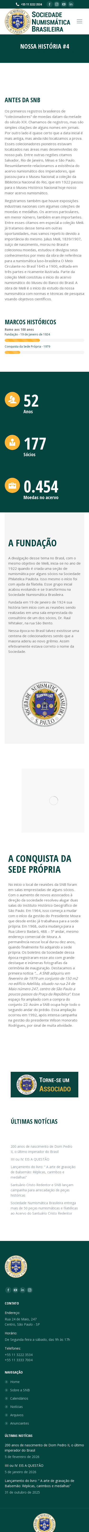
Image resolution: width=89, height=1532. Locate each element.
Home (15, 1381)
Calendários (19, 1398)
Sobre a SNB (20, 1390)
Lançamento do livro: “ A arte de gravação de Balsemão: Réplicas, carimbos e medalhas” (43, 1172)
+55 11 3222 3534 (28, 4)
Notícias (16, 1406)
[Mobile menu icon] (79, 21)
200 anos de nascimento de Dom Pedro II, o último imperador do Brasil (41, 1149)
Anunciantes (19, 1423)
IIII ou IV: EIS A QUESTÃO (30, 1159)
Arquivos (16, 1415)
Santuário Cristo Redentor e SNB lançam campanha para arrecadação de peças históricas (42, 1190)
